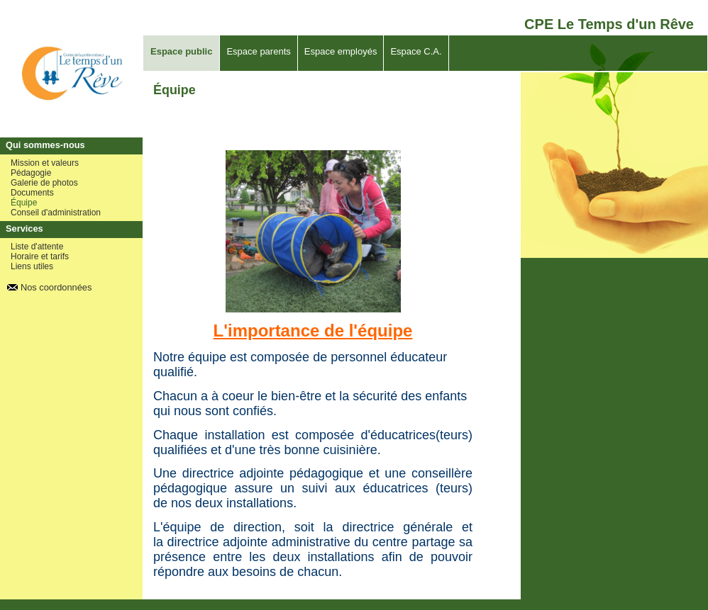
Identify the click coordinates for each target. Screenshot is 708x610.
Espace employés (340, 51)
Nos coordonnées (56, 287)
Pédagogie (31, 173)
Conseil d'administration (56, 213)
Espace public (181, 51)
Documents (32, 193)
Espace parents (258, 51)
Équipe (24, 203)
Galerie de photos (44, 183)
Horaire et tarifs (40, 256)
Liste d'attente (37, 247)
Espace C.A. (415, 51)
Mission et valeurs (45, 163)
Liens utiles (32, 266)
